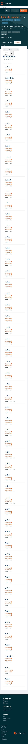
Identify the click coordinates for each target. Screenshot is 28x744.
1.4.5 (7, 270)
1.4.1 (7, 316)
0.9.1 (7, 520)
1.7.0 (7, 134)
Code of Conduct (7, 718)
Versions (17, 42)
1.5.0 (7, 248)
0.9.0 (7, 531)
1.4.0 (7, 327)
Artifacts (10, 42)
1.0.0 (7, 508)
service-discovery (16, 32)
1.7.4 (7, 89)
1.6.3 (7, 168)
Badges (4, 45)
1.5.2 (7, 225)
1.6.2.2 (8, 157)
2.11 (14, 401)
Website (17, 20)
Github (5, 701)
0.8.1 (7, 599)
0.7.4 (7, 633)
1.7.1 (7, 123)
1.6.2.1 (8, 180)
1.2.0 (7, 440)
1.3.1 (7, 406)
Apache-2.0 (8, 70)
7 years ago (8, 148)
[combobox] (11, 49)
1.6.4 (7, 146)
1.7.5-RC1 (9, 78)
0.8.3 (7, 576)
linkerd (5, 16)
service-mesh (4, 34)
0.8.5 (7, 554)
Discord (5, 703)
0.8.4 (7, 565)
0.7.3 (7, 644)
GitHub (4, 23)
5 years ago (8, 80)
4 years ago (8, 69)
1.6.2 (7, 191)
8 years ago (8, 273)
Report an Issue (6, 710)
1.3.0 (7, 418)
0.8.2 (7, 588)
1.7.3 (7, 100)
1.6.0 (7, 214)
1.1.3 (7, 452)
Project (4, 42)
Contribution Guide (7, 709)
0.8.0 (7, 610)
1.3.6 (7, 350)
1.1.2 (7, 463)
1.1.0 (7, 486)
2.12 (11, 37)
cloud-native (3, 32)
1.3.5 (7, 361)
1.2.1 (7, 429)
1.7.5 (7, 66)
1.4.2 (7, 304)
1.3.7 (7, 338)
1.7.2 (7, 112)
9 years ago (8, 466)
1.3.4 (7, 372)
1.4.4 (7, 282)
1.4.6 (7, 259)
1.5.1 (7, 236)
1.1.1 (7, 474)
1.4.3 (7, 293)
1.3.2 (7, 395)
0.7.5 (7, 622)
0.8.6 (7, 542)
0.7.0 (7, 679)
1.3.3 (7, 384)
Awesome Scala (15, 11)
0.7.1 (7, 667)
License (4, 720)
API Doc (7, 10)
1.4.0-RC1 (9, 656)
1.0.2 (7, 497)
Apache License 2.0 (7, 20)
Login (23, 10)
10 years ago (9, 670)
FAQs (4, 716)
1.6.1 (7, 202)
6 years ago (8, 91)
